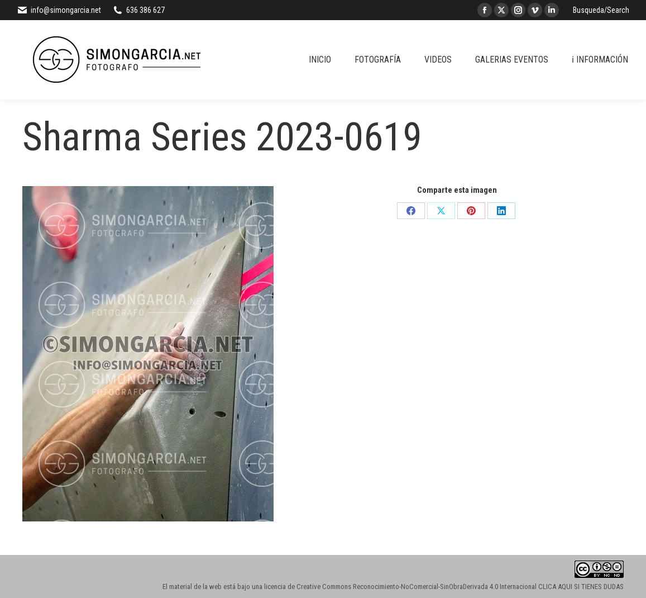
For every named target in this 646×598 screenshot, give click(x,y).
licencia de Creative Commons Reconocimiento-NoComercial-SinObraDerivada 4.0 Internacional (400, 586)
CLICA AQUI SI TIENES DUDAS (581, 586)
